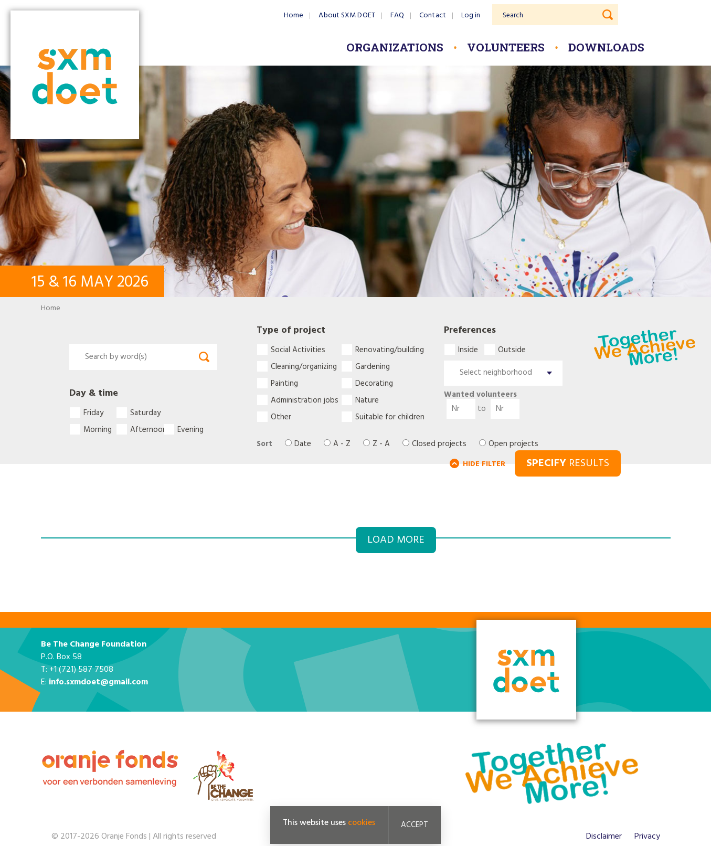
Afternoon (146, 429)
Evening (190, 429)
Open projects (513, 444)
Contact (432, 15)
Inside (468, 349)
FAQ (397, 15)
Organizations (394, 47)
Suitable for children (390, 416)
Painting (284, 383)
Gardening (372, 366)
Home (293, 15)
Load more (396, 540)
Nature (367, 400)
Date (302, 444)
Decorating (374, 383)
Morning (97, 429)
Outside (510, 349)
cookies (361, 824)
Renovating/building (389, 349)
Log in (471, 15)
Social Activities (298, 349)
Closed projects (439, 444)
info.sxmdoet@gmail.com (98, 682)
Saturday (145, 412)
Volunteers (506, 47)
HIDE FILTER (484, 464)
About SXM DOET (347, 15)
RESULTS (567, 463)
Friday (93, 412)
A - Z (342, 444)
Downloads (606, 47)
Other (281, 416)
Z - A (381, 444)
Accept (414, 826)
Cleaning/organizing (304, 366)
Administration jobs (304, 400)
